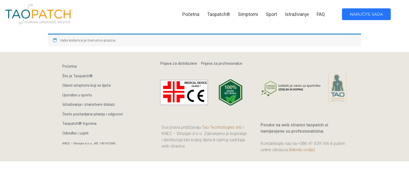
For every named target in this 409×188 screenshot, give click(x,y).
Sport (271, 14)
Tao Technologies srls (222, 127)
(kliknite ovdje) (302, 149)
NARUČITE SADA (366, 14)
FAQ (321, 14)
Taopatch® (218, 14)
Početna (190, 14)
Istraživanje (297, 14)
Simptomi (248, 14)
